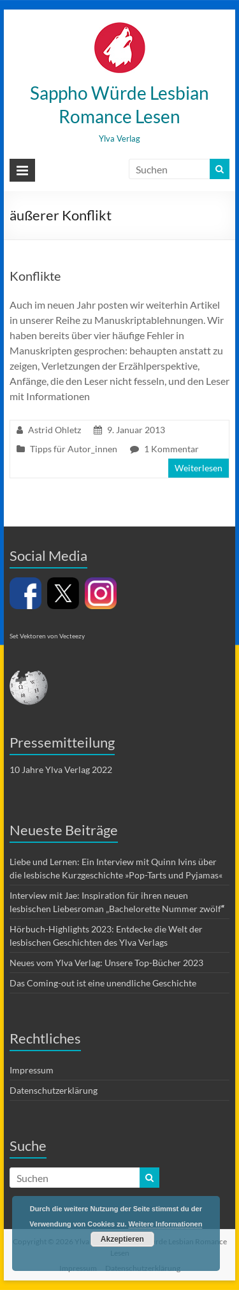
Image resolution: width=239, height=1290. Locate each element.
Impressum (32, 1070)
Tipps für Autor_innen (73, 448)
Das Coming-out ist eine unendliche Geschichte (103, 983)
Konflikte (35, 275)
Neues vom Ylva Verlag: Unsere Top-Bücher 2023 (106, 962)
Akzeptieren (122, 1239)
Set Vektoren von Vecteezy (47, 636)
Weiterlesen (198, 467)
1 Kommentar (171, 448)
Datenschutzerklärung (54, 1090)
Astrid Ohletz (54, 429)
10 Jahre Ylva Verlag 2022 (61, 769)
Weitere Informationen (166, 1224)
